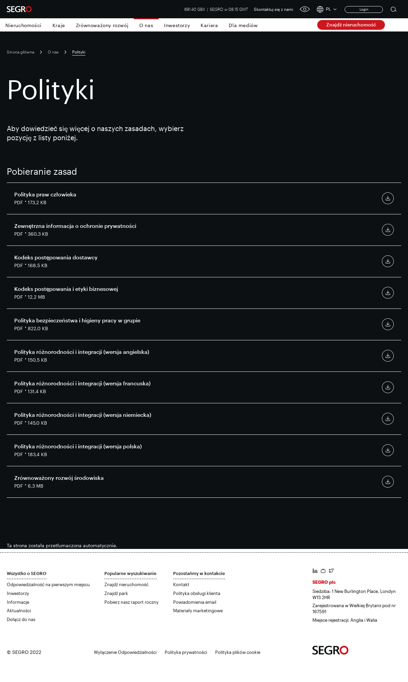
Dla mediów (243, 25)
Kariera (209, 25)
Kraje (59, 25)
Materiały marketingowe (198, 610)
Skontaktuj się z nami (273, 9)
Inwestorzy (177, 25)
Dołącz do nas (21, 619)
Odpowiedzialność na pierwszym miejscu (48, 584)
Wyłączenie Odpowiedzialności (125, 652)
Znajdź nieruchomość (351, 24)
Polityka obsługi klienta (196, 593)
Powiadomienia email (194, 602)
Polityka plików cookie (237, 652)
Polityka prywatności (186, 652)
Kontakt (181, 584)
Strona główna (20, 51)
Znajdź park (116, 593)
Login (364, 9)
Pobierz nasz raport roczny (131, 602)
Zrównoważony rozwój (102, 25)
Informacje (18, 602)
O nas (146, 25)
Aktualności (19, 610)
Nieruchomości (23, 25)
